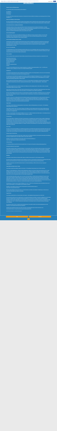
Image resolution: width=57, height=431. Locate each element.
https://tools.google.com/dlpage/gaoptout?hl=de (41, 137)
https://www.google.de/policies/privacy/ (14, 194)
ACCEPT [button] (55, 1)
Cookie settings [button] (50, 1)
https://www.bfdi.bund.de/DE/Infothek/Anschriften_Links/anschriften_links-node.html (19, 37)
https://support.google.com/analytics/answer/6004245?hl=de (17, 146)
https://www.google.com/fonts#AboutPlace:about (27, 214)
